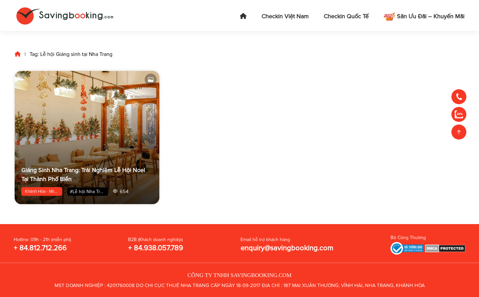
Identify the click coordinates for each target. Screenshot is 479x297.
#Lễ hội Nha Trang (89, 191)
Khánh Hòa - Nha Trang (43, 191)
